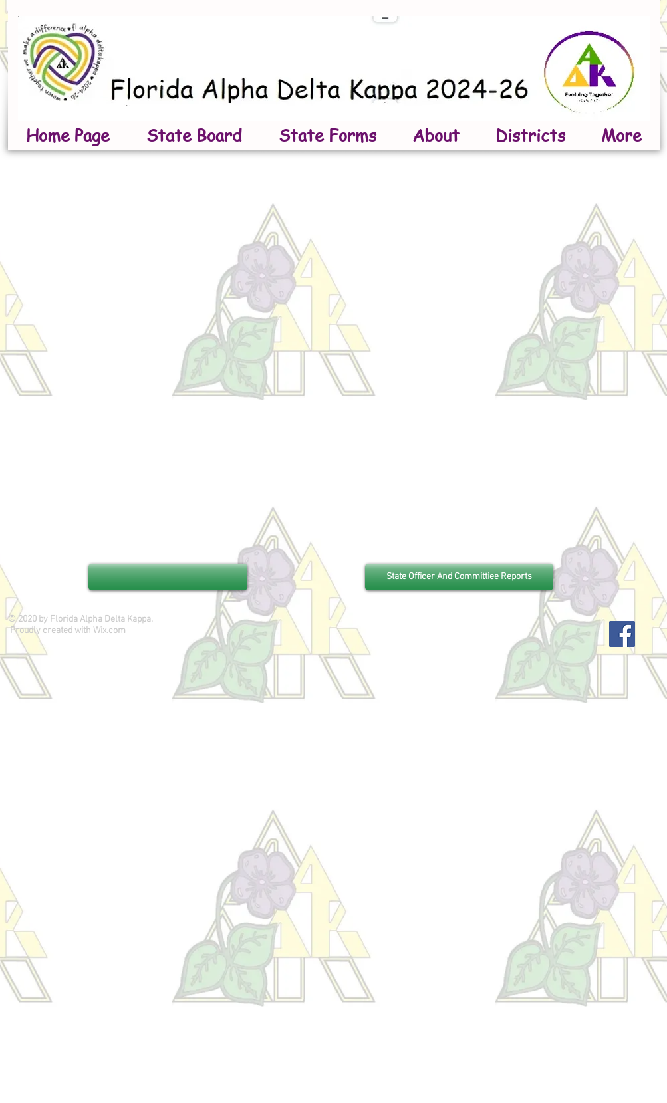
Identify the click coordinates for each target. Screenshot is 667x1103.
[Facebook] (622, 634)
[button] (435, 135)
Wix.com (109, 630)
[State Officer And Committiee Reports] (459, 577)
